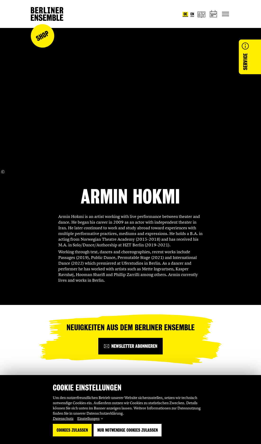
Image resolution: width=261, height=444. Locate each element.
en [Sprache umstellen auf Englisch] (192, 14)
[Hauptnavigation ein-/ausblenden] (225, 14)
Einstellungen (88, 418)
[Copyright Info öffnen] (2, 171)
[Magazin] (201, 14)
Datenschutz (63, 418)
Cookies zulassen (72, 430)
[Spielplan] (214, 14)
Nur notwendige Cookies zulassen (127, 430)
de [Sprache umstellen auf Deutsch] (185, 14)
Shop (42, 36)
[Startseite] (47, 14)
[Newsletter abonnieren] (130, 346)
